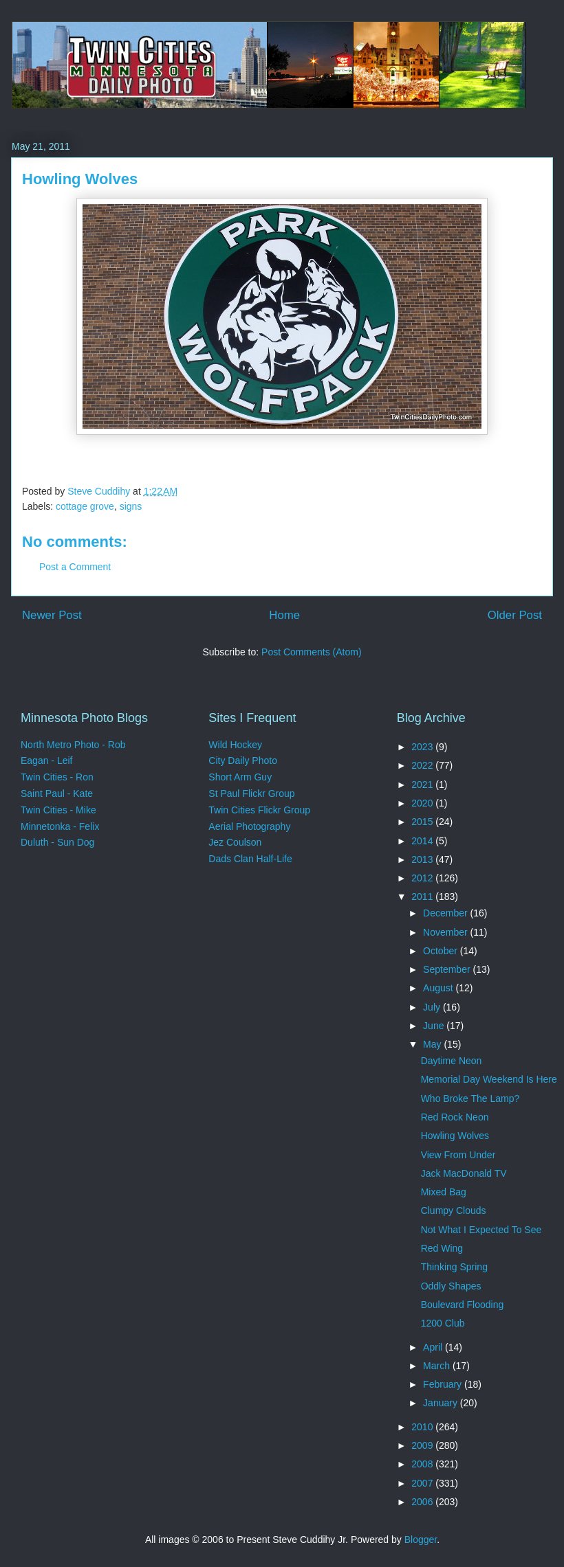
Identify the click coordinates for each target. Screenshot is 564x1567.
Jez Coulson (234, 842)
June (434, 1025)
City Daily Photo (242, 760)
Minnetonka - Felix (60, 826)
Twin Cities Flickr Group (259, 809)
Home (284, 615)
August (439, 987)
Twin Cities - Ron (57, 776)
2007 (423, 1483)
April (434, 1347)
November (446, 932)
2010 (423, 1426)
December (446, 912)
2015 (423, 821)
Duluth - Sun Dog (57, 842)
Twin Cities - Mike (58, 809)
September (448, 969)
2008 (423, 1463)
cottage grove (85, 506)
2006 (423, 1501)
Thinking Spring (454, 1266)
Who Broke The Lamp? (470, 1098)
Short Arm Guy (240, 776)
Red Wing (442, 1248)
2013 (423, 859)
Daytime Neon (451, 1060)
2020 (423, 803)
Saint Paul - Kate (57, 793)
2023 (423, 746)
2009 (423, 1445)
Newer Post (52, 615)
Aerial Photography (249, 826)
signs (131, 506)
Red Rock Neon (455, 1117)
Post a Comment (75, 566)
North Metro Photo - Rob (73, 744)
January (441, 1402)
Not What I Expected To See (481, 1229)
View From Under (458, 1154)
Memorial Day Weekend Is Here (489, 1079)
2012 (423, 877)
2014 (423, 840)
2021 (423, 784)
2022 (423, 765)
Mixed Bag (443, 1191)
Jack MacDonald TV (464, 1173)
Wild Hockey (235, 744)
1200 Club (443, 1323)
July (433, 1007)
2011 (423, 896)
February (443, 1384)
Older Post (515, 615)
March (438, 1365)
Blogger (420, 1539)
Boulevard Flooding (462, 1304)
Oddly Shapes (451, 1286)
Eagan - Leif (47, 760)
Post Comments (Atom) (311, 651)
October (441, 950)
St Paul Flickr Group (251, 793)
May (433, 1044)
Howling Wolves (455, 1135)
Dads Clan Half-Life (250, 858)
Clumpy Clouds (453, 1210)
